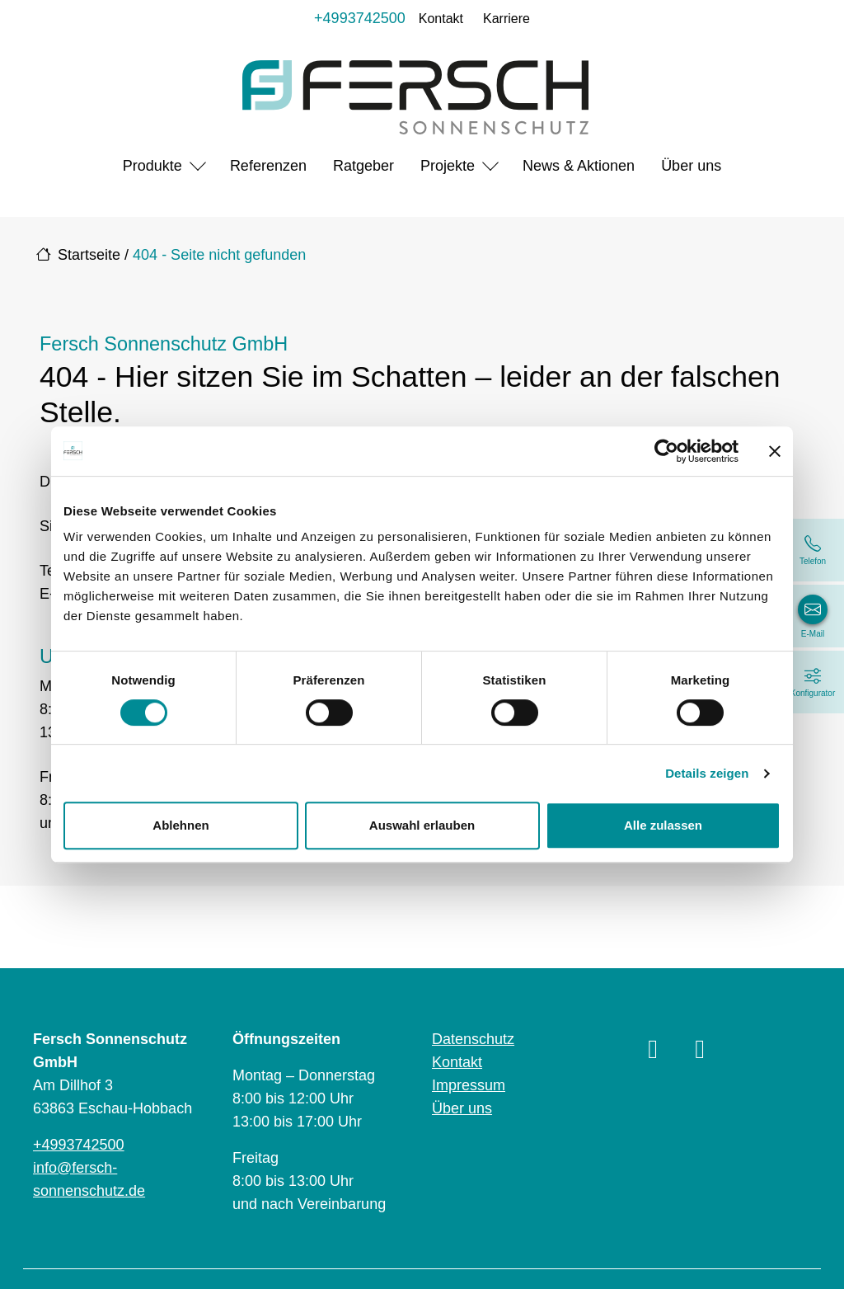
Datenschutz (473, 1039)
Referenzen (268, 166)
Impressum (468, 1085)
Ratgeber (363, 166)
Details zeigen (706, 773)
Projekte (447, 166)
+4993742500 (360, 18)
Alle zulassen (663, 825)
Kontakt (441, 19)
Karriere (506, 19)
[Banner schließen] (775, 451)
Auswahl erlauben (422, 825)
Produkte (152, 166)
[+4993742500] (812, 550)
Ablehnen (180, 825)
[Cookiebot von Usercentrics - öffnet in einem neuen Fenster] (666, 451)
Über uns (691, 166)
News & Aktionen (579, 166)
